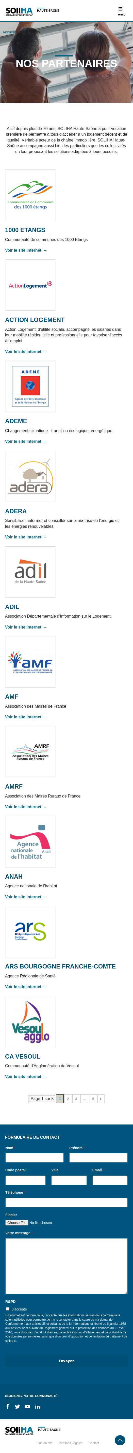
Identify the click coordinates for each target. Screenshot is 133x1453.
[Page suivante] (100, 1099)
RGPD (11, 1302)
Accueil (9, 32)
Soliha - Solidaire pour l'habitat (19, 12)
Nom (10, 1148)
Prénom (77, 1148)
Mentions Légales (70, 1443)
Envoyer (66, 1360)
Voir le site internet (23, 250)
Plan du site (45, 1443)
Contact (94, 1443)
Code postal (16, 1170)
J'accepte (19, 1309)
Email (98, 1170)
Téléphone (15, 1192)
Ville (55, 1170)
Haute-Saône (48, 10)
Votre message (19, 1233)
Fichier (11, 1215)
